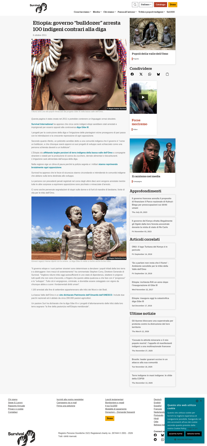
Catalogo (160, 5)
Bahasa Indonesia (162, 420)
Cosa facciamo (82, 12)
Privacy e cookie (15, 404)
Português (158, 410)
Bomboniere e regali (114, 397)
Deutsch (158, 394)
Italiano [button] (145, 5)
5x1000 (171, 12)
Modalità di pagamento (116, 404)
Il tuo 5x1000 (111, 401)
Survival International (42, 124)
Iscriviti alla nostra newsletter (70, 394)
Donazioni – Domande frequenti (120, 407)
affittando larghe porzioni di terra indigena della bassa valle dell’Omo (78, 153)
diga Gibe (83, 127)
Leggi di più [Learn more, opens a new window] (192, 428)
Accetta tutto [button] (175, 434)
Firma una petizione (66, 401)
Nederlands (159, 407)
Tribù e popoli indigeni (150, 12)
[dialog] (184, 420)
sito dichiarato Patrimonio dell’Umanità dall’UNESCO (85, 295)
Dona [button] (173, 5)
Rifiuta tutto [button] (193, 434)
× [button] (201, 401)
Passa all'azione (126, 12)
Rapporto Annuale (16, 401)
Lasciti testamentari (114, 394)
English (157, 397)
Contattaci (13, 407)
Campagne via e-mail (67, 397)
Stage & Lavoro (15, 397)
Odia (156, 416)
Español (157, 401)
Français (158, 404)
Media (96, 12)
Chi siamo (108, 12)
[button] (135, 4)
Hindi (156, 413)
